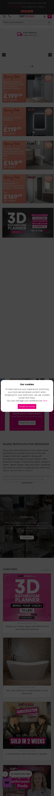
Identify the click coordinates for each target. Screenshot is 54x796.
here (45, 401)
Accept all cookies (27, 406)
